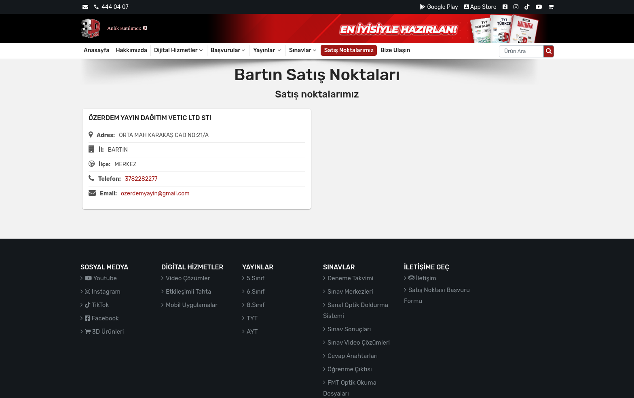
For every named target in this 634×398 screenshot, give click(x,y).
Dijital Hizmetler (179, 50)
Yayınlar (267, 50)
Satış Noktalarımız (349, 50)
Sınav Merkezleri (350, 291)
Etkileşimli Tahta (188, 291)
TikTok (97, 305)
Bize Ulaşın (395, 50)
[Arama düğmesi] (548, 51)
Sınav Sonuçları (349, 329)
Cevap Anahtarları (353, 356)
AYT (252, 331)
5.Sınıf (255, 278)
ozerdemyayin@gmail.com (155, 193)
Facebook (102, 318)
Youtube (101, 278)
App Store (480, 7)
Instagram (102, 291)
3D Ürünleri (104, 331)
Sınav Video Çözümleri (359, 342)
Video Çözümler (188, 278)
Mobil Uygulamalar (192, 305)
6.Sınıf (255, 291)
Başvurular (229, 50)
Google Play (439, 7)
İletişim (422, 278)
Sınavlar (303, 50)
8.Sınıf (256, 305)
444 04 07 (111, 7)
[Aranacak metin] (521, 51)
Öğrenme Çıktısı (350, 369)
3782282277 (141, 179)
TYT (252, 318)
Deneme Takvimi (351, 278)
